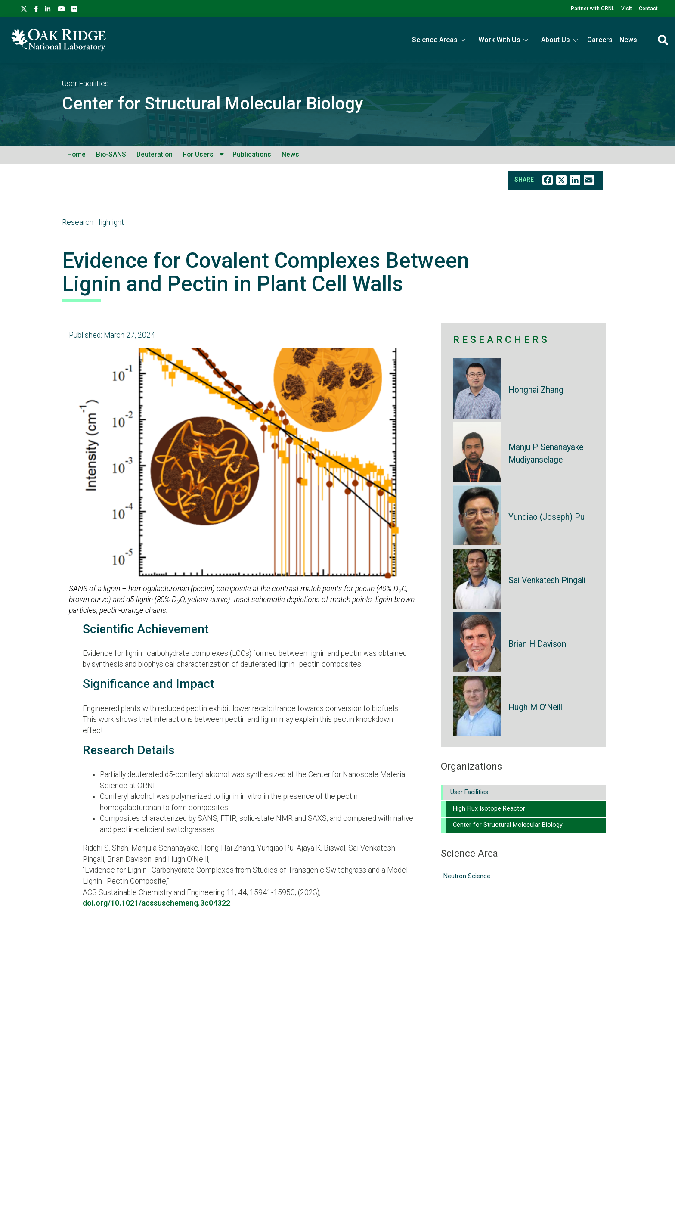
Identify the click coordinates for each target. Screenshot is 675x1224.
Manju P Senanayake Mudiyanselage (545, 453)
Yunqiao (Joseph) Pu (546, 517)
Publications (251, 154)
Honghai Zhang (536, 390)
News (628, 40)
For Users (198, 154)
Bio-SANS (111, 154)
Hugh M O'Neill (535, 707)
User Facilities (85, 83)
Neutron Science (466, 876)
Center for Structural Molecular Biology (212, 103)
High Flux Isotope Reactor (489, 808)
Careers (600, 40)
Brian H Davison (537, 644)
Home (76, 154)
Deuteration (154, 154)
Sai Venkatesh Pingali (546, 580)
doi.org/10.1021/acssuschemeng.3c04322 (156, 903)
